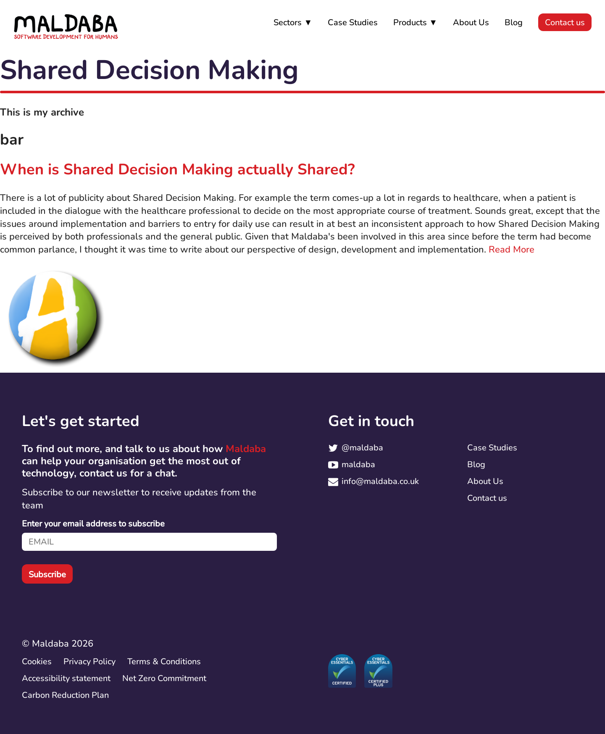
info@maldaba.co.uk (380, 481)
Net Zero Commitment (164, 678)
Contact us (565, 22)
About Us (471, 22)
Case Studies (353, 22)
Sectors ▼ (293, 22)
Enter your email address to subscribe (93, 523)
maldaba (358, 464)
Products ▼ (415, 22)
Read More (511, 249)
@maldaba (362, 447)
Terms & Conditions (164, 661)
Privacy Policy (89, 661)
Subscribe (47, 574)
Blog (514, 22)
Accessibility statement (66, 678)
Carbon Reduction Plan (66, 695)
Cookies (37, 661)
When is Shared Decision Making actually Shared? (177, 169)
